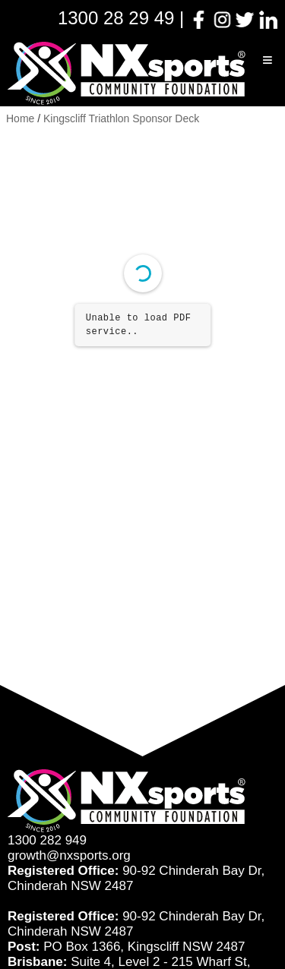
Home (20, 118)
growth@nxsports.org (69, 855)
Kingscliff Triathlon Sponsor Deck (121, 118)
